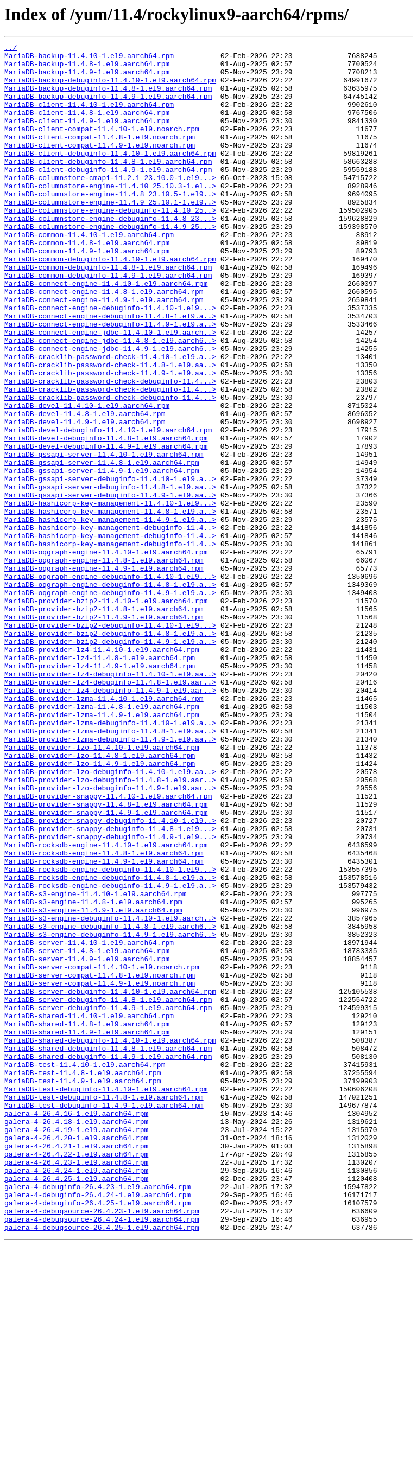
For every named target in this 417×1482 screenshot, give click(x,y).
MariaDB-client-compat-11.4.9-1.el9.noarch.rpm (99, 166)
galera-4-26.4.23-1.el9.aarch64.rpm (76, 1386)
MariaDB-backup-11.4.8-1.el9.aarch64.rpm (86, 68)
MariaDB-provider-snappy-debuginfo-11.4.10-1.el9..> (110, 976)
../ (10, 49)
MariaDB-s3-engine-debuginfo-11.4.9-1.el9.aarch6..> (110, 1113)
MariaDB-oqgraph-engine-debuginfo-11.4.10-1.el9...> (110, 683)
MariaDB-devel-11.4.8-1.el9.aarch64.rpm (84, 488)
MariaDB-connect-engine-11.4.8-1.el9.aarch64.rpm (104, 342)
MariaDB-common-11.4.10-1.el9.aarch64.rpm (89, 273)
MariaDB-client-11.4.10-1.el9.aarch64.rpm (89, 117)
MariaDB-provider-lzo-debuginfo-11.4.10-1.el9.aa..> (110, 918)
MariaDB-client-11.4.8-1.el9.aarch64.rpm (86, 127)
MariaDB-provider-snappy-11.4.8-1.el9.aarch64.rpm (105, 957)
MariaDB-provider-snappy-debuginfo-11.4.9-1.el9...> (110, 996)
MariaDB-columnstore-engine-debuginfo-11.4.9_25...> (110, 264)
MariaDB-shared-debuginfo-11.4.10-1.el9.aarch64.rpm (110, 1240)
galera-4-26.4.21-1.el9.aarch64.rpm (76, 1367)
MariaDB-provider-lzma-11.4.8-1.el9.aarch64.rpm (101, 840)
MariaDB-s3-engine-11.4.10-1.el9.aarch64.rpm (95, 1064)
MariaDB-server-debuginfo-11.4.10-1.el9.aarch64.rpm (110, 1181)
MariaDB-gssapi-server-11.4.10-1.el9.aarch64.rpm (104, 537)
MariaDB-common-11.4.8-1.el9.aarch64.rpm (86, 283)
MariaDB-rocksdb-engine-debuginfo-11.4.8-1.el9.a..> (110, 1045)
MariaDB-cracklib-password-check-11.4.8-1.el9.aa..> (110, 430)
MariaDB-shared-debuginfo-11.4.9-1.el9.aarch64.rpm (108, 1259)
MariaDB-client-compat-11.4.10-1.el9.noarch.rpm (101, 146)
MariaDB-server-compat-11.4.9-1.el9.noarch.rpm (99, 1172)
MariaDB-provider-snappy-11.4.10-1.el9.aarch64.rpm (108, 947)
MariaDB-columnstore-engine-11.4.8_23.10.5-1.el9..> (110, 224)
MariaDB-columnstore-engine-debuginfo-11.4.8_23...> (110, 254)
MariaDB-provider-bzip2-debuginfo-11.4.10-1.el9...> (110, 742)
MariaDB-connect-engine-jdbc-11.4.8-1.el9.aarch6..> (110, 400)
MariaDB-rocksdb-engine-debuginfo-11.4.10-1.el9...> (110, 1035)
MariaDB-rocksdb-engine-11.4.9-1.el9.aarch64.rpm (104, 1025)
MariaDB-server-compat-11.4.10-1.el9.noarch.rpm (101, 1152)
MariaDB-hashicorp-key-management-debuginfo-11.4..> (110, 625)
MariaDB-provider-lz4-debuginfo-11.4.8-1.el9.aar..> (110, 810)
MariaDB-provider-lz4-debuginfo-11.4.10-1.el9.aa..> (110, 801)
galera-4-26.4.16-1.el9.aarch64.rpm (76, 1328)
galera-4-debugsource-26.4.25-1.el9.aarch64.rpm (101, 1465)
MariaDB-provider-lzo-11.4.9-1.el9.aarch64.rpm (99, 908)
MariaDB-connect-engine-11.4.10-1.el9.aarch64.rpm (105, 332)
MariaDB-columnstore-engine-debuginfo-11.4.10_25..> (110, 244)
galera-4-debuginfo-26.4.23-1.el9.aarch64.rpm (97, 1416)
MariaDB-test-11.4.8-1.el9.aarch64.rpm (82, 1279)
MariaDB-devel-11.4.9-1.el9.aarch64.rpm (84, 498)
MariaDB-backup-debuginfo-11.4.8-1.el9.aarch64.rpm (108, 98)
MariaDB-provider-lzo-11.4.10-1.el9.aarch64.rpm (101, 888)
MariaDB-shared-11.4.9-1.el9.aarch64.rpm (86, 1230)
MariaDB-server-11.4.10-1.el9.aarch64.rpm (89, 1123)
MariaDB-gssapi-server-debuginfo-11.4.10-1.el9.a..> (110, 566)
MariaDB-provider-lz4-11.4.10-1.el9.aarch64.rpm (101, 771)
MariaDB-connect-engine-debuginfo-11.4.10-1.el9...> (110, 361)
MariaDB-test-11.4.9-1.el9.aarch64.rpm (82, 1289)
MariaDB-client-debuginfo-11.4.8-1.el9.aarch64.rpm (108, 185)
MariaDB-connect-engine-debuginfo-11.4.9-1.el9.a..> (110, 381)
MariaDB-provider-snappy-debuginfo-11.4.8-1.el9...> (110, 986)
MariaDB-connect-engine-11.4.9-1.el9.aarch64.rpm (104, 351)
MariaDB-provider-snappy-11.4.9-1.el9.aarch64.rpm (105, 967)
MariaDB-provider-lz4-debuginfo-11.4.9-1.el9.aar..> (110, 820)
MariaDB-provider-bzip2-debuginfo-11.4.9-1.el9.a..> (110, 761)
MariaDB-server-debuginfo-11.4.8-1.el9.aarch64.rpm (108, 1191)
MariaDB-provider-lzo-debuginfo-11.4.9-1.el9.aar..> (110, 937)
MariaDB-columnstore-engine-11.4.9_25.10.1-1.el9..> (110, 234)
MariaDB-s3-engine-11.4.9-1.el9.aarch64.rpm (93, 1084)
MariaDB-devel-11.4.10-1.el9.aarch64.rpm (86, 478)
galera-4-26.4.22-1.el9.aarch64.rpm (76, 1377)
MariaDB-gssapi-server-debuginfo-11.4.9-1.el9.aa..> (110, 586)
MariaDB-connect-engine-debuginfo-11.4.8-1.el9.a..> (110, 371)
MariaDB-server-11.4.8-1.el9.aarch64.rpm (86, 1133)
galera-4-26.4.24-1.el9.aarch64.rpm (76, 1396)
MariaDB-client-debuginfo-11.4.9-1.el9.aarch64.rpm (108, 195)
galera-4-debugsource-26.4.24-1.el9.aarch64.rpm (101, 1455)
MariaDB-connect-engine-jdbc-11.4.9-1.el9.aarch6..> (110, 410)
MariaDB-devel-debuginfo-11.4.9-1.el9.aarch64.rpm (105, 527)
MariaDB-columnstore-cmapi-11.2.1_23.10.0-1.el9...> (110, 205)
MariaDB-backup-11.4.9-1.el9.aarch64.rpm (86, 78)
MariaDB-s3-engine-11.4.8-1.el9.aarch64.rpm (93, 1074)
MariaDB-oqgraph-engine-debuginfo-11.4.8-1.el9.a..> (110, 693)
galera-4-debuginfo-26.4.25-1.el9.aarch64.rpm (97, 1435)
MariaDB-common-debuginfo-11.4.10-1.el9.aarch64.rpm (110, 303)
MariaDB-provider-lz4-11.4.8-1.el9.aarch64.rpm (99, 781)
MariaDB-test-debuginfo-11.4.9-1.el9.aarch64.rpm (104, 1318)
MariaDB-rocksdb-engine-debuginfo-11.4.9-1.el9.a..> (110, 1054)
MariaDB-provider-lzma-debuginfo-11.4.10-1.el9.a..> (110, 859)
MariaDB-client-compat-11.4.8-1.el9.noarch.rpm (99, 156)
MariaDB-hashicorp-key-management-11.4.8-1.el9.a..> (110, 605)
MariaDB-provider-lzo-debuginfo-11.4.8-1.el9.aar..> (110, 927)
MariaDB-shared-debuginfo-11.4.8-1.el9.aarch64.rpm (108, 1250)
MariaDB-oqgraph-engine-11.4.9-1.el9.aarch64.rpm (104, 674)
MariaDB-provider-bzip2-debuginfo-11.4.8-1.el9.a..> (110, 752)
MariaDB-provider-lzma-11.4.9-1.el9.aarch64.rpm (101, 849)
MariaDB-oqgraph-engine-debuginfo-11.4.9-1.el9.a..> (110, 703)
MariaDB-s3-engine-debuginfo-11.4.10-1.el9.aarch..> (110, 1093)
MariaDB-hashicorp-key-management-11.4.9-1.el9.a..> (110, 615)
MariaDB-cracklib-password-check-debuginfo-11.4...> (110, 449)
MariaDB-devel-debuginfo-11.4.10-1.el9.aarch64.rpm (108, 508)
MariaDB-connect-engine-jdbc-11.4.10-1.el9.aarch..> (110, 390)
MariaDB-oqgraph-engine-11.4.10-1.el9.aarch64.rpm (105, 654)
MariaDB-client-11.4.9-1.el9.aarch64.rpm (86, 137)
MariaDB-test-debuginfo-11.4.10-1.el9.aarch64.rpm (105, 1299)
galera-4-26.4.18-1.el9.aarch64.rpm (76, 1338)
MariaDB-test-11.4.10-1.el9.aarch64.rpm (84, 1269)
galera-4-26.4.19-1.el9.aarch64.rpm (76, 1347)
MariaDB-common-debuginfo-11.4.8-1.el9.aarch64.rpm (108, 312)
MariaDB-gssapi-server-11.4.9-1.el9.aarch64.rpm (101, 556)
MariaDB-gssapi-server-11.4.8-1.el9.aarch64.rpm (101, 547)
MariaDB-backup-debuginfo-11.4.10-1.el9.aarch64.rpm (110, 88)
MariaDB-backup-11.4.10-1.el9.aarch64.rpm (89, 58)
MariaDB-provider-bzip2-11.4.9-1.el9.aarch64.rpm (104, 732)
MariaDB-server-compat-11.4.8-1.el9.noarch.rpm (99, 1162)
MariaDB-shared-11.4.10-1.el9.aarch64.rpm (89, 1211)
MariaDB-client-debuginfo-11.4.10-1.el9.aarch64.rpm (110, 176)
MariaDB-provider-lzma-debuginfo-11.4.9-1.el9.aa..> (110, 879)
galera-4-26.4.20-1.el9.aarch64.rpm (76, 1357)
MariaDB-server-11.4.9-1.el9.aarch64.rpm (86, 1142)
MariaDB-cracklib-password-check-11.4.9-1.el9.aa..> (110, 439)
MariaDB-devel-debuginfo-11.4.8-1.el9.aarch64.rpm (105, 517)
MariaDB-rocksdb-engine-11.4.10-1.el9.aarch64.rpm (105, 1006)
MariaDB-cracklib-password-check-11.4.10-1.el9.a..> (110, 420)
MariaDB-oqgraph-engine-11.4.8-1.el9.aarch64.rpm (104, 664)
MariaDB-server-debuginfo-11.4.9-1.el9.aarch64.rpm (108, 1201)
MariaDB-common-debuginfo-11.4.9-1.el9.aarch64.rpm (108, 322)
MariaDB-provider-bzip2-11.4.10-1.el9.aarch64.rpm (105, 713)
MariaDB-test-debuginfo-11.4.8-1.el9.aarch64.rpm (104, 1308)
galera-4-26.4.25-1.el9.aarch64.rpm (76, 1406)
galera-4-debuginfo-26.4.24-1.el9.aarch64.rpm (97, 1425)
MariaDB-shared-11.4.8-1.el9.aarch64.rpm (86, 1220)
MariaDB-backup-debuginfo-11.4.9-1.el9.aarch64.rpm (108, 107)
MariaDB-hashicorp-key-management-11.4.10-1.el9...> (110, 596)
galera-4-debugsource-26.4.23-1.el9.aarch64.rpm (101, 1445)
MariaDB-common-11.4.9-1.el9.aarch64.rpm (86, 293)
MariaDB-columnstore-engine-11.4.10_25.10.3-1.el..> (110, 215)
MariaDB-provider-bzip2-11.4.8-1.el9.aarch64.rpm (104, 722)
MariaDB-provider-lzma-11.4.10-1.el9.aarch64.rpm (104, 830)
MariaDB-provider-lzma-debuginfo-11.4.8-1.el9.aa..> (110, 869)
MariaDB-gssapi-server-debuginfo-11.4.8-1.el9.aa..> (110, 576)
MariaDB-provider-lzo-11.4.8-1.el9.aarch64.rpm (99, 898)
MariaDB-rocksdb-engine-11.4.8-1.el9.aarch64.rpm (104, 1015)
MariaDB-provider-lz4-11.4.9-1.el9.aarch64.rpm (99, 791)
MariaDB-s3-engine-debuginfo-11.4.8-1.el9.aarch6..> (110, 1103)
